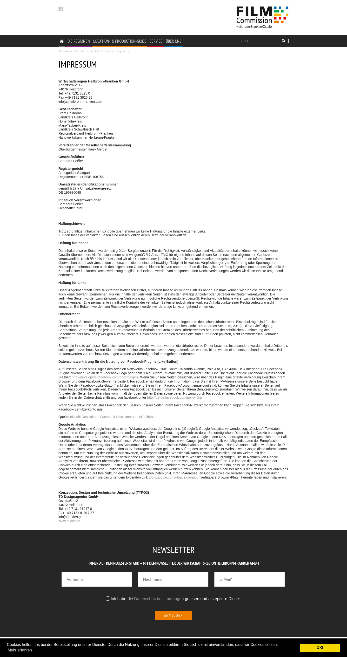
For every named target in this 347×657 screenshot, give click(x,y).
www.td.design (69, 521)
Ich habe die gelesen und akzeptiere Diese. (176, 598)
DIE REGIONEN (78, 41)
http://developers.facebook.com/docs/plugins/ (105, 377)
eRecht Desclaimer (84, 417)
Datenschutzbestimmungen (159, 598)
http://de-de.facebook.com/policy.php (174, 397)
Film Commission (105, 51)
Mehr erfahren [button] (20, 650)
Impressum (123, 51)
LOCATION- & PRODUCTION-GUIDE (119, 41)
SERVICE (156, 41)
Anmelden (173, 615)
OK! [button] (320, 648)
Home (89, 51)
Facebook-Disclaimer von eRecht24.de (129, 417)
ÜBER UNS (173, 41)
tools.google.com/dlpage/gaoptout (174, 477)
